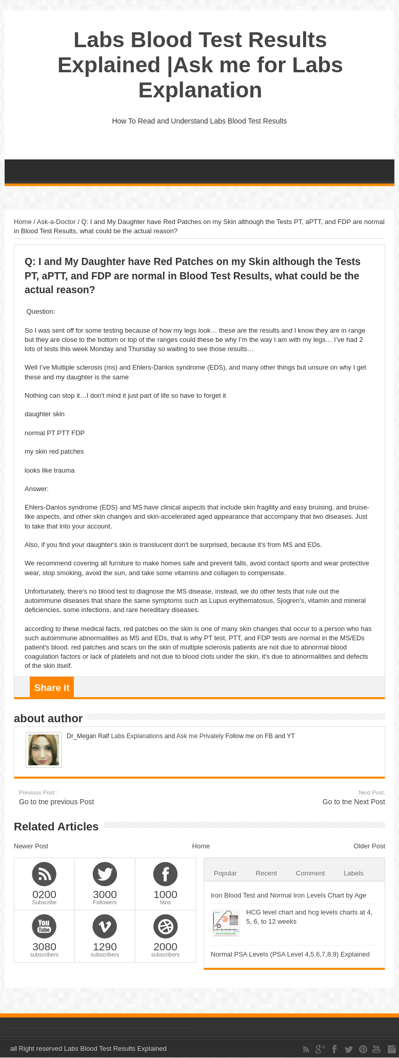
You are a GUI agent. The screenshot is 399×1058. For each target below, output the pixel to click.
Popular (225, 873)
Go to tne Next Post (322, 797)
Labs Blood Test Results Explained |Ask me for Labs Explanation (200, 64)
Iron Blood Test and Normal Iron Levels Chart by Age (288, 895)
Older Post (369, 846)
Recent (266, 873)
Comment (310, 873)
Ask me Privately (200, 736)
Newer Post (31, 846)
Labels (353, 873)
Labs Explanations (136, 736)
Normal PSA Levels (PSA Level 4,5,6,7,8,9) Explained (290, 954)
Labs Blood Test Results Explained (115, 1048)
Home (23, 222)
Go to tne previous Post (82, 797)
